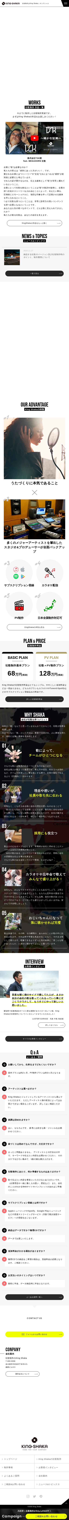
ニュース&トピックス (49, 1484)
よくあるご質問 (11, 1476)
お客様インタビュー (48, 1467)
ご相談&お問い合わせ (14, 1484)
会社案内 (43, 1476)
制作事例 (8, 1467)
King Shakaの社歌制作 (50, 1459)
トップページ (10, 1459)
